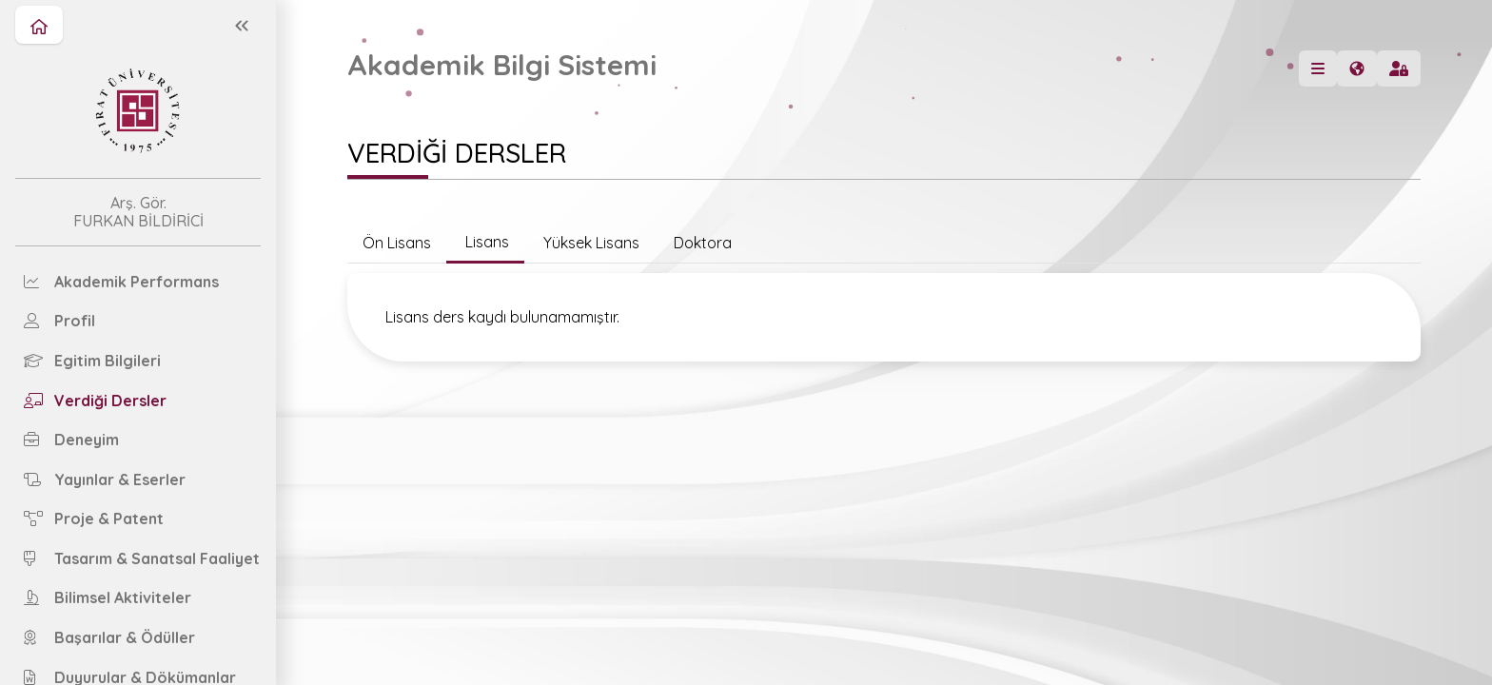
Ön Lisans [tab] (397, 242)
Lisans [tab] (485, 241)
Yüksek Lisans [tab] (589, 242)
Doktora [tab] (701, 242)
